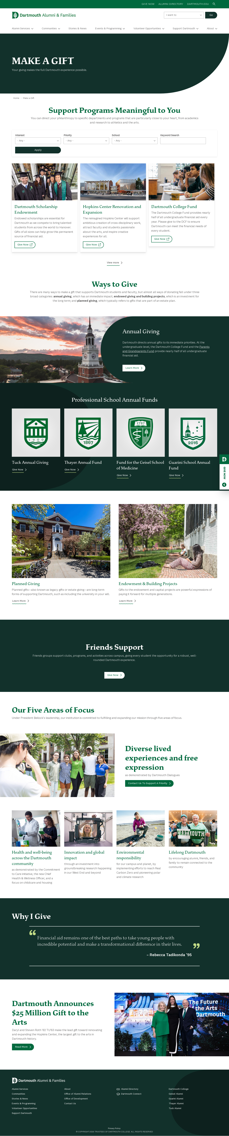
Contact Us (70, 1103)
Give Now (22, 244)
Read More (21, 1047)
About (210, 28)
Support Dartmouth (184, 28)
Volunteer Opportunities (147, 28)
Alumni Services (21, 28)
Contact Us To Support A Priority (147, 783)
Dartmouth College (179, 1089)
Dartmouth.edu (198, 4)
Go (211, 15)
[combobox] (184, 15)
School (116, 135)
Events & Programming (108, 28)
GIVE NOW (148, 4)
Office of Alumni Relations (77, 1094)
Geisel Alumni (176, 1094)
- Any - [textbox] (21, 140)
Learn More (132, 368)
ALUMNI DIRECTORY (170, 4)
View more (113, 262)
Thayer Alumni (176, 1103)
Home (16, 98)
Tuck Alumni (175, 1108)
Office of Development (76, 1099)
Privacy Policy (114, 1129)
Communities (49, 28)
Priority (68, 135)
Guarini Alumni (176, 1099)
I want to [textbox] (171, 15)
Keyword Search (169, 135)
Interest (19, 135)
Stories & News (78, 28)
